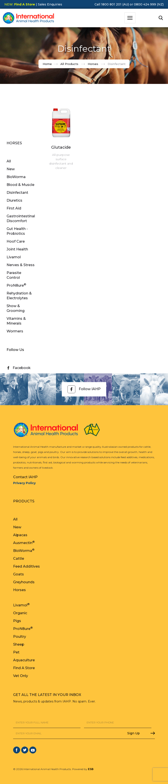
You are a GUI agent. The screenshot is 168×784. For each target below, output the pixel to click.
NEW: (19, 4)
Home (47, 64)
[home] (28, 18)
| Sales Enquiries (48, 4)
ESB (90, 769)
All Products (69, 64)
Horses (93, 64)
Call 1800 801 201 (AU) (111, 4)
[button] (129, 17)
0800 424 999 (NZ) (149, 4)
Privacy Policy (24, 483)
